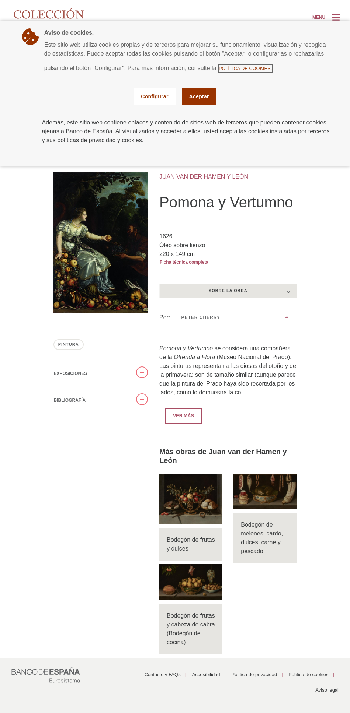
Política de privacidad (254, 674)
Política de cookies (308, 674)
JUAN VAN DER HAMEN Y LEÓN (203, 176)
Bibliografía (70, 400)
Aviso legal (327, 690)
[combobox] (228, 291)
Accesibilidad (206, 674)
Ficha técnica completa (184, 262)
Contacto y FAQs (162, 674)
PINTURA (68, 344)
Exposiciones (70, 373)
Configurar (154, 96)
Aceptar (199, 96)
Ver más (179, 415)
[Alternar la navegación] (327, 17)
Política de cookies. (245, 68)
